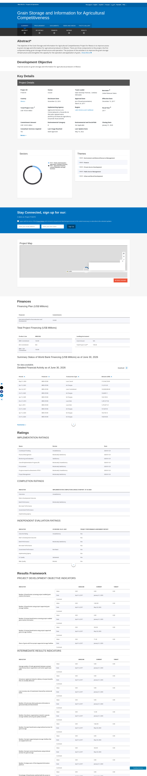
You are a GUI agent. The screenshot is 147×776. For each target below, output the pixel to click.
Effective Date (107, 98)
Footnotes (21, 425)
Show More (87, 53)
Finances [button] (54, 32)
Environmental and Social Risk (85, 122)
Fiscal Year (106, 107)
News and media (69, 26)
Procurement (39, 26)
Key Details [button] (39, 32)
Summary (24, 26)
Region (77, 107)
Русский (118, 5)
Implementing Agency (56, 107)
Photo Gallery (84, 26)
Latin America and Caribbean (84, 110)
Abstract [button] (25, 32)
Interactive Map (120, 280)
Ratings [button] (69, 32)
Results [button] (84, 32)
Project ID (24, 90)
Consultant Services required (31, 129)
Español (101, 5)
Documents (54, 26)
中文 (124, 5)
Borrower (106, 90)
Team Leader (80, 90)
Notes (23, 135)
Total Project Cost (28, 107)
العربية (113, 5)
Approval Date (80, 98)
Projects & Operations (32, 4)
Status (50, 90)
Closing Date (106, 122)
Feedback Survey (138, 768)
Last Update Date (81, 129)
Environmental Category (56, 122)
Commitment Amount (28, 122)
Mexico (23, 101)
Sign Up (71, 226)
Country (23, 98)
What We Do (21, 4)
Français (107, 5)
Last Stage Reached (55, 129)
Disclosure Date (53, 98)
